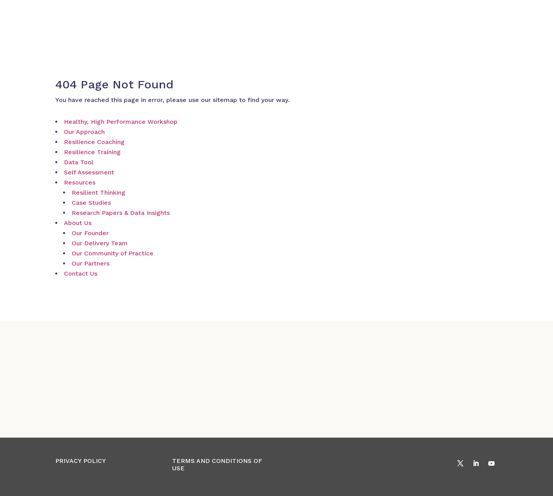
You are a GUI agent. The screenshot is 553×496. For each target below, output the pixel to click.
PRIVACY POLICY (80, 460)
